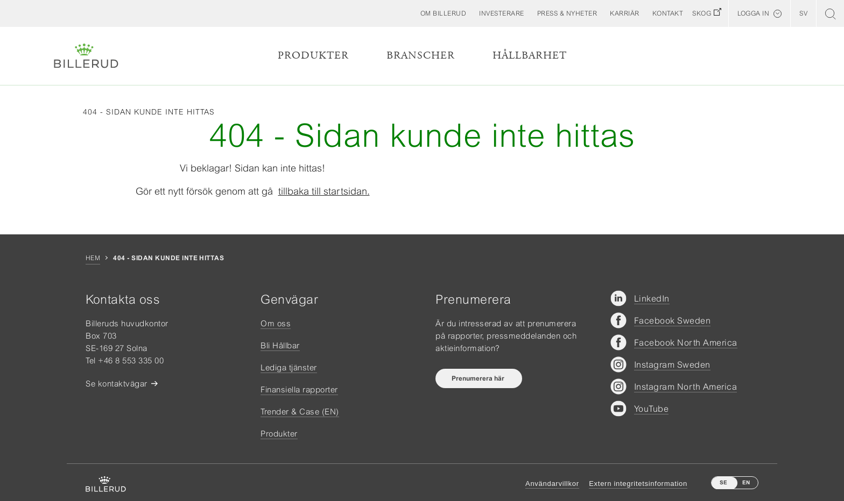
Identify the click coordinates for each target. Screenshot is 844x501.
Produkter (313, 55)
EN (746, 482)
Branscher (420, 55)
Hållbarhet (530, 55)
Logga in (753, 13)
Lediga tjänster (289, 367)
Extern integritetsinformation (638, 483)
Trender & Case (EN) (300, 411)
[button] (443, 13)
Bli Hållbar (280, 345)
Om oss (276, 323)
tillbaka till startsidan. (324, 191)
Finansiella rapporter (299, 389)
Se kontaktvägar (116, 383)
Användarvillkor (552, 483)
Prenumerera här (479, 378)
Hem (93, 258)
